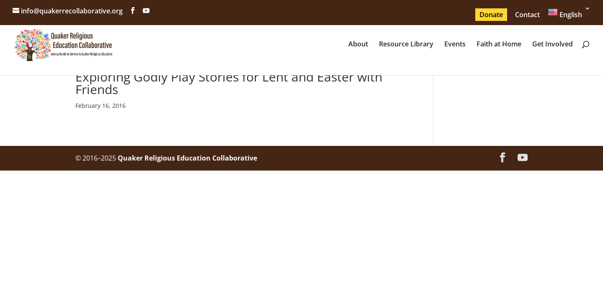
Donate (491, 14)
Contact (527, 14)
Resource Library (406, 44)
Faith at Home (499, 44)
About (358, 44)
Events (455, 44)
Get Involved (552, 44)
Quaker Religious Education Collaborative (187, 158)
